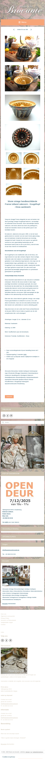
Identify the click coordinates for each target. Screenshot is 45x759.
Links (2, 632)
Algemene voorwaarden (8, 616)
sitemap (28, 752)
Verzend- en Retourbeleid (8, 620)
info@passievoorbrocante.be (10, 550)
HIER (6, 522)
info (25, 354)
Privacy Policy (5, 618)
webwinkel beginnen (38, 752)
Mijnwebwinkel (25, 755)
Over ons (3, 614)
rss (31, 752)
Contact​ (4, 624)
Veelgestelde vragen (7, 622)
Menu (22, 22)
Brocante (5, 603)
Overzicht (9, 396)
